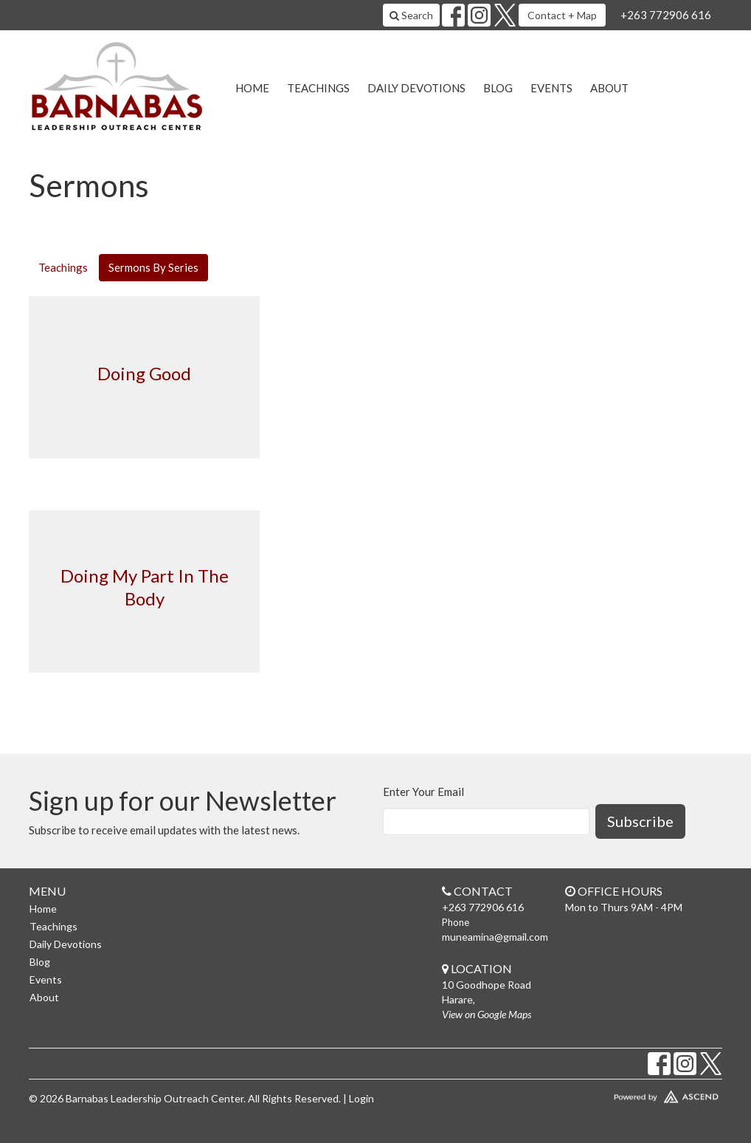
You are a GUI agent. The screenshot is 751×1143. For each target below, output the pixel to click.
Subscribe (640, 821)
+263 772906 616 (665, 14)
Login (361, 1098)
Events (551, 88)
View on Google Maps (486, 1014)
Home (252, 88)
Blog (498, 88)
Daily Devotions (416, 88)
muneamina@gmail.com (495, 936)
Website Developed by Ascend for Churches (641, 1093)
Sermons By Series (153, 267)
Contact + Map (562, 15)
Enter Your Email (423, 791)
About (609, 88)
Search (411, 15)
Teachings (318, 88)
